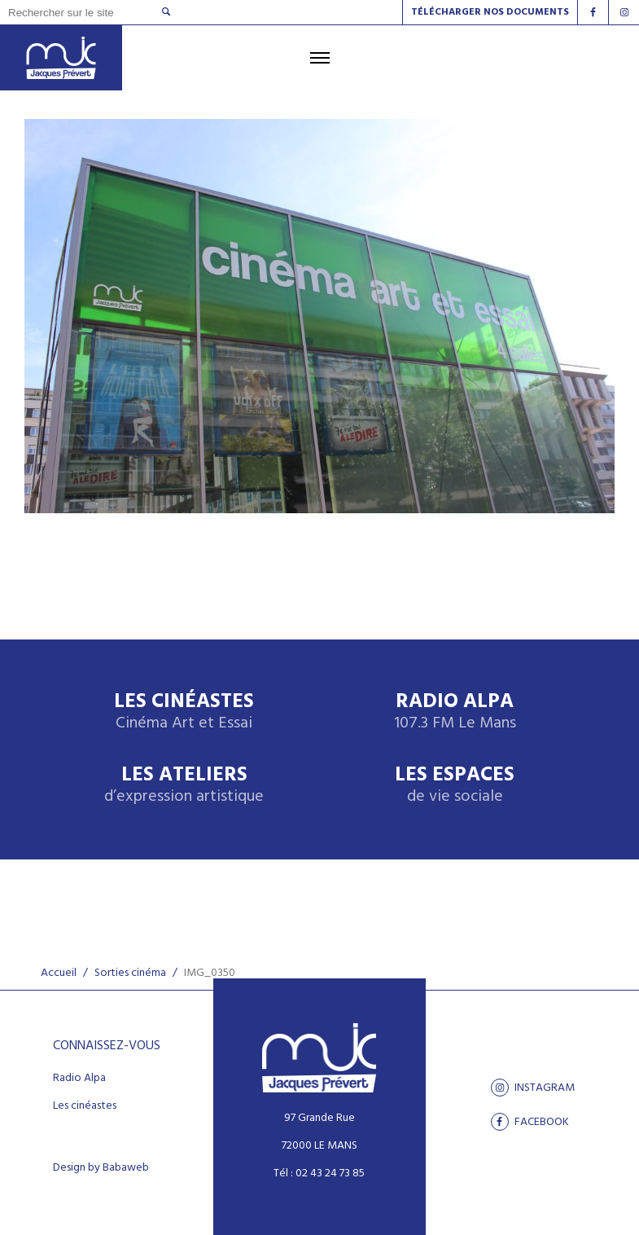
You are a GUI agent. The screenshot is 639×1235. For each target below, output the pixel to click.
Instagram (533, 1088)
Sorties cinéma (130, 973)
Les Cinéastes (184, 712)
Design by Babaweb (101, 1168)
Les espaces (454, 786)
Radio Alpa (455, 712)
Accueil (59, 973)
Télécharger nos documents (490, 12)
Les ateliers (184, 786)
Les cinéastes (84, 1106)
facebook (530, 1122)
